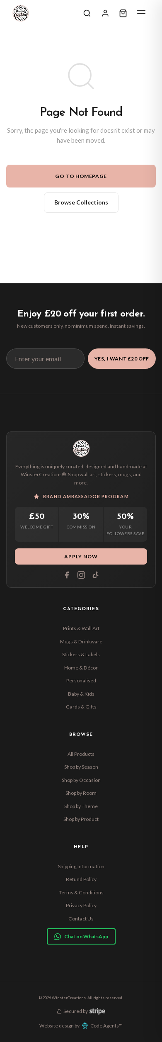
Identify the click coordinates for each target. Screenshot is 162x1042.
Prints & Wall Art (81, 628)
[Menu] (141, 13)
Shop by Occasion (81, 780)
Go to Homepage (81, 176)
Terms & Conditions (81, 892)
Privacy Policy (81, 905)
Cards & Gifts (81, 707)
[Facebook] (67, 575)
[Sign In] (105, 13)
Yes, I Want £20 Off (121, 358)
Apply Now (81, 556)
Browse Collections (81, 202)
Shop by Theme (81, 806)
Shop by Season (81, 767)
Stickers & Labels (81, 654)
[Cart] (123, 13)
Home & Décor (81, 668)
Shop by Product (81, 819)
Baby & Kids (81, 694)
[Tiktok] (96, 575)
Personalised (81, 680)
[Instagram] (81, 575)
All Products (81, 754)
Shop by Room (81, 793)
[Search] (87, 13)
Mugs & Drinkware (81, 641)
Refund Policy (81, 879)
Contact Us (81, 918)
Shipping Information (81, 866)
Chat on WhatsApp (81, 936)
